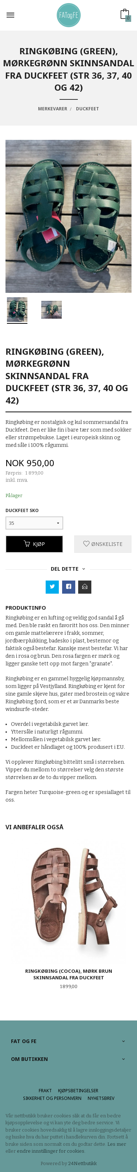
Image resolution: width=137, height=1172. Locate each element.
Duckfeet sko (22, 510)
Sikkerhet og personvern (52, 1098)
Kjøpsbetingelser (78, 1091)
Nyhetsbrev (101, 1098)
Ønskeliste (102, 543)
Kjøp (34, 543)
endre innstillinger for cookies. (51, 1151)
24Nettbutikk (82, 1163)
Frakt (45, 1091)
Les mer (116, 1144)
